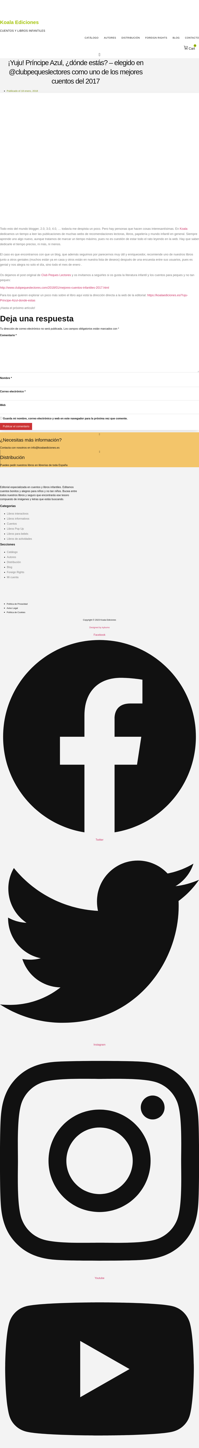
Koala (183, 228)
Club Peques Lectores (56, 275)
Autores (110, 37)
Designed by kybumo (99, 627)
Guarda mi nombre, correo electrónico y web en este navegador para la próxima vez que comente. (65, 418)
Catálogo (91, 37)
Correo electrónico (13, 391)
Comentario (8, 335)
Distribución (131, 37)
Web (3, 405)
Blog (176, 37)
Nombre (6, 378)
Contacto (192, 37)
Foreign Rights (156, 37)
